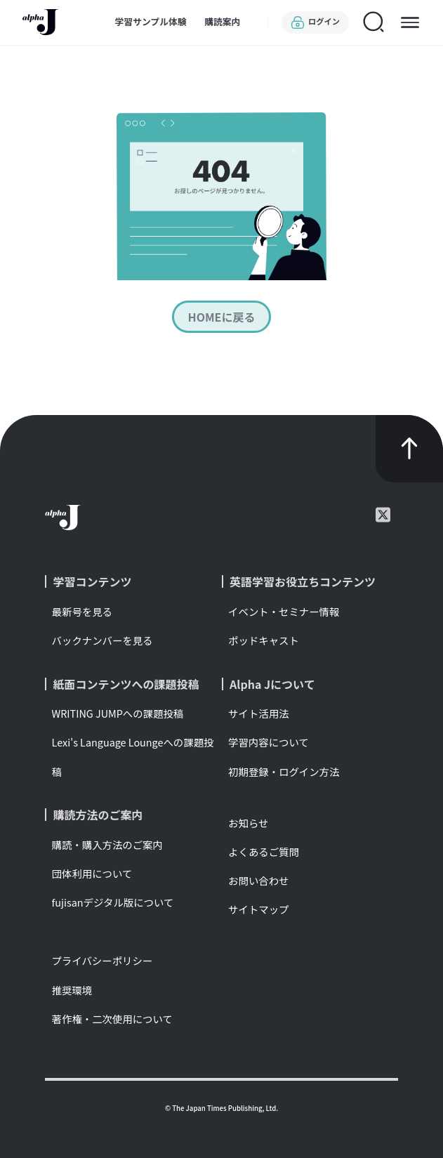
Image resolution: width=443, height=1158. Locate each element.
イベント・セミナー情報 (283, 611)
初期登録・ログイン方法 (283, 771)
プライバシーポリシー (102, 960)
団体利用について (92, 873)
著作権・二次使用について (112, 1018)
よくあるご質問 (263, 851)
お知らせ (248, 822)
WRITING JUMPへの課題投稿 (118, 713)
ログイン (315, 22)
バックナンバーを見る (102, 640)
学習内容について (268, 742)
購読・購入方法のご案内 (107, 844)
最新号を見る (82, 611)
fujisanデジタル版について (113, 902)
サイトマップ (258, 909)
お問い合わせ (258, 880)
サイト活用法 (258, 713)
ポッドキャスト (263, 640)
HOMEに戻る (222, 316)
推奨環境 (72, 989)
